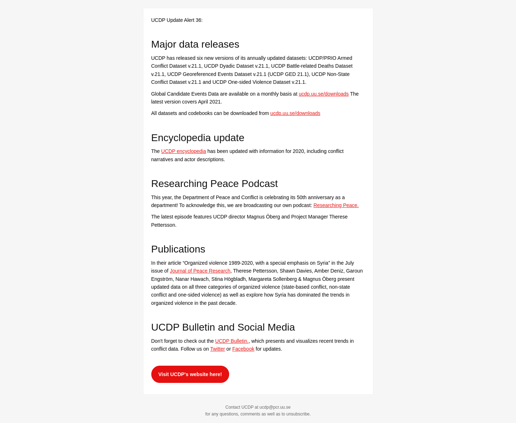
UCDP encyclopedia (183, 151)
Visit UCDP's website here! (190, 374)
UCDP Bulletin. (231, 341)
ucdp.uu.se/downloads (324, 94)
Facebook (243, 349)
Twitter (217, 349)
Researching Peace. (336, 205)
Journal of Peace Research (200, 271)
